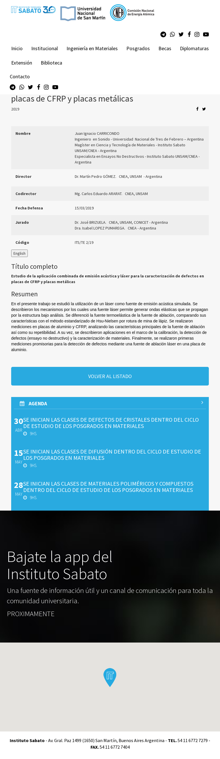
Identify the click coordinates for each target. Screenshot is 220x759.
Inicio (17, 48)
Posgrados (138, 48)
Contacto (20, 76)
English (19, 253)
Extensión (21, 62)
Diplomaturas (194, 48)
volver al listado (110, 376)
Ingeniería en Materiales (92, 48)
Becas (164, 48)
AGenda (111, 403)
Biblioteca (51, 62)
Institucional (44, 48)
